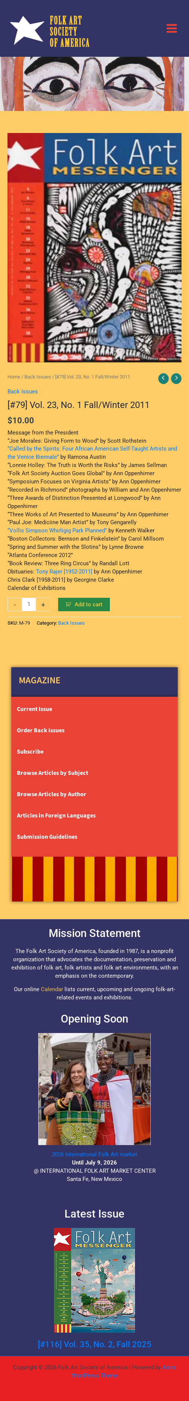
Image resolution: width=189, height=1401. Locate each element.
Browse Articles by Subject (52, 773)
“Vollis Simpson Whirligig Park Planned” (57, 530)
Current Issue (34, 709)
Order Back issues (40, 730)
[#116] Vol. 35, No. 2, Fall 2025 (95, 1344)
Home (14, 377)
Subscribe (30, 752)
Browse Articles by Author (51, 794)
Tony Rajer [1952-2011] (64, 571)
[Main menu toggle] (172, 28)
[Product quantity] (29, 604)
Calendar (52, 989)
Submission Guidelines (47, 837)
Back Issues (37, 377)
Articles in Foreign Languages (56, 815)
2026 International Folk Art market (94, 1154)
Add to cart (88, 604)
